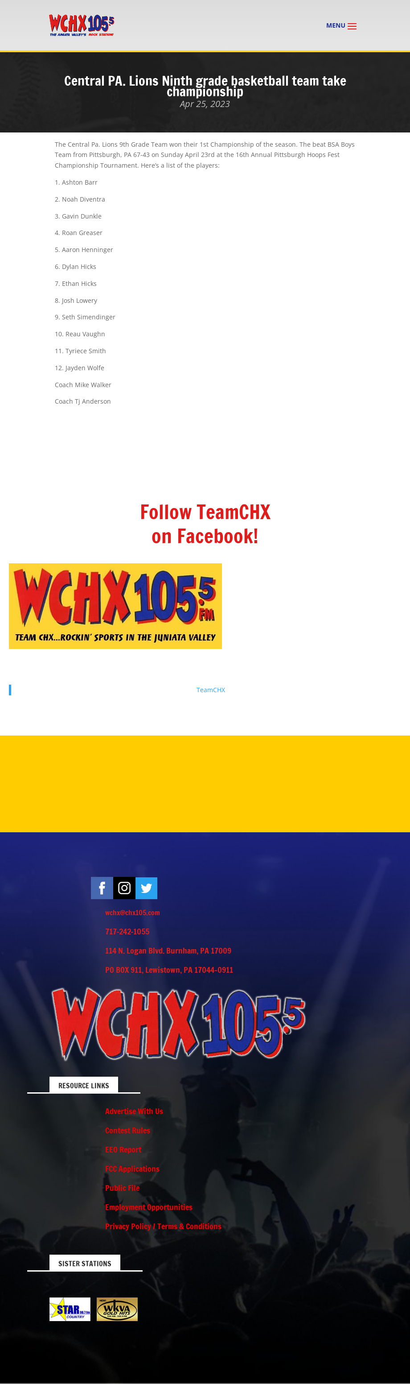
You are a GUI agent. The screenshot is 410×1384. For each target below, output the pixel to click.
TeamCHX (211, 690)
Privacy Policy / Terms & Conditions (163, 1226)
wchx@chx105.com (132, 912)
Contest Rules (127, 1130)
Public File (122, 1188)
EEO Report (123, 1149)
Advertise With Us (134, 1111)
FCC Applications (132, 1168)
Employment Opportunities (149, 1207)
